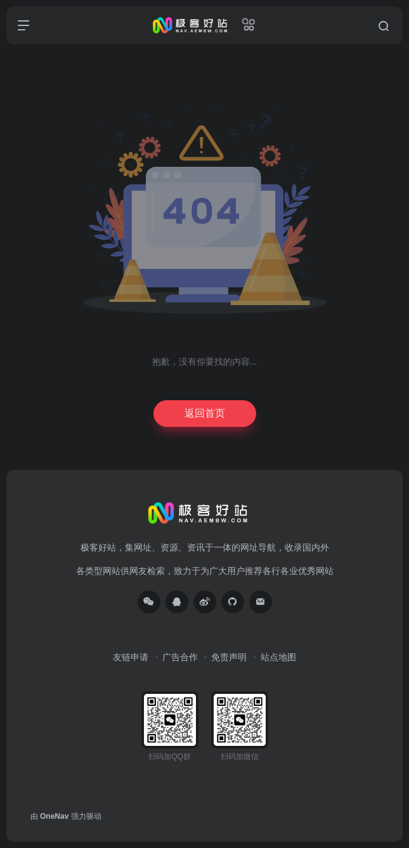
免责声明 (229, 657)
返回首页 (205, 413)
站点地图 (278, 657)
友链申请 (130, 657)
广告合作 (180, 657)
